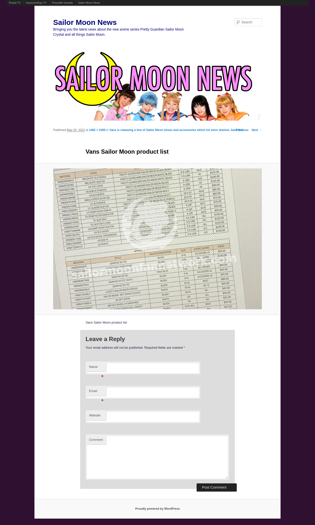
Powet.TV (15, 2)
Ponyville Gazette (62, 2)
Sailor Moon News (89, 2)
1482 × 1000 (97, 130)
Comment (96, 440)
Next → (257, 130)
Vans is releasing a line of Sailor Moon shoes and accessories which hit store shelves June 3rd (176, 130)
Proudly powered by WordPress (157, 508)
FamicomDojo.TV (36, 2)
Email (96, 392)
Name (96, 368)
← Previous (240, 130)
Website (95, 415)
